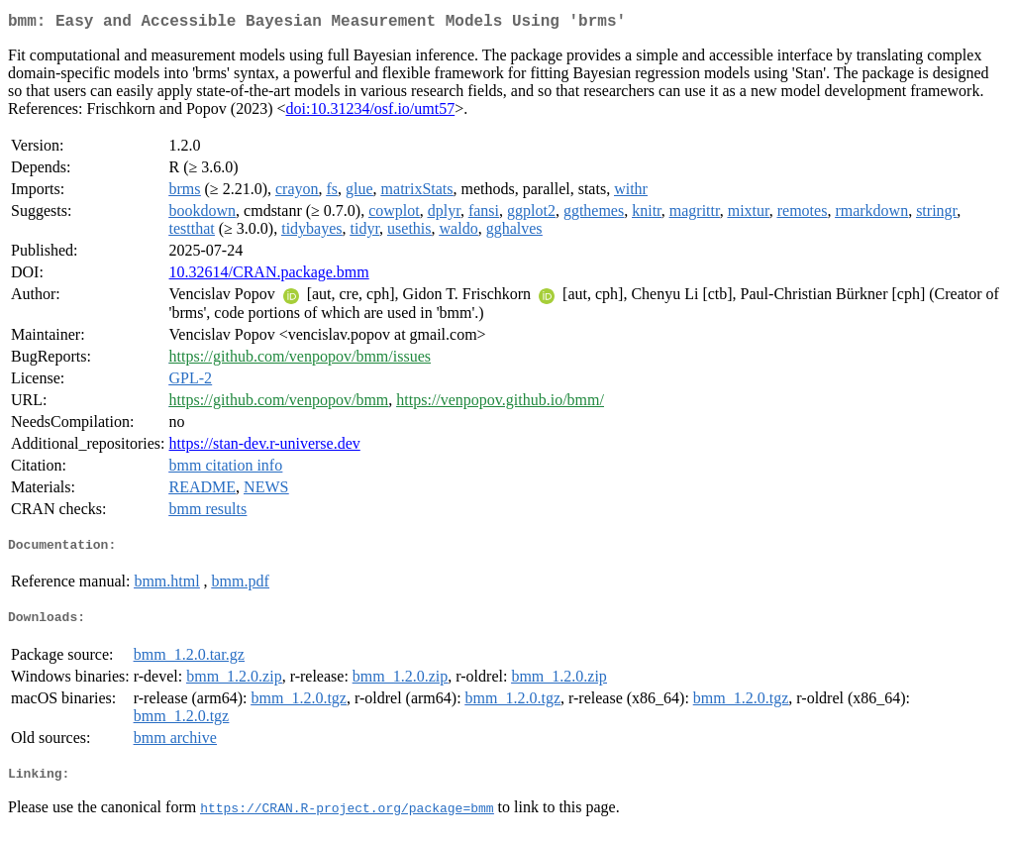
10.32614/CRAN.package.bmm (269, 275)
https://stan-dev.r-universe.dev (264, 447)
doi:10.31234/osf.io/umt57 (371, 112)
